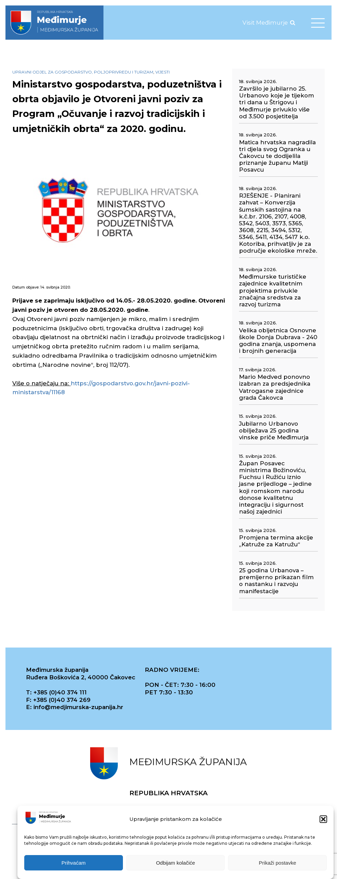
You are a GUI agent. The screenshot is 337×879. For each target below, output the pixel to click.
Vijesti (162, 72)
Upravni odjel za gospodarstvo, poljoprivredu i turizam (82, 72)
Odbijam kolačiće (175, 863)
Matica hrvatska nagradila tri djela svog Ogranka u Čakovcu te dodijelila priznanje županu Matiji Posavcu (277, 156)
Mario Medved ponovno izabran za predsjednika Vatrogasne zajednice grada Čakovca (274, 387)
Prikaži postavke (277, 863)
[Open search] (292, 22)
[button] (323, 819)
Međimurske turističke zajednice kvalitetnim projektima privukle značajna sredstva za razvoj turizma (272, 290)
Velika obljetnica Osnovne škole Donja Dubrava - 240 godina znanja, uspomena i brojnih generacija (278, 340)
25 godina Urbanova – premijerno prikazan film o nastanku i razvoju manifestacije (276, 580)
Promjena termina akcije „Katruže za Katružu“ (276, 541)
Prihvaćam (73, 863)
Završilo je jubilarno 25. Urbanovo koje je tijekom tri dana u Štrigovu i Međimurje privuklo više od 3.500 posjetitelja (276, 102)
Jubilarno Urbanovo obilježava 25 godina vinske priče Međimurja (274, 430)
